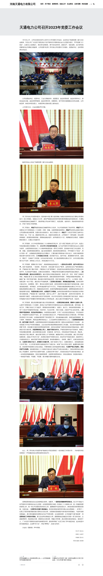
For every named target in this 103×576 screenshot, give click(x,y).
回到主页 (22, 566)
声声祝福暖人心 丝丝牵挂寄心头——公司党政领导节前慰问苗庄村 (34, 560)
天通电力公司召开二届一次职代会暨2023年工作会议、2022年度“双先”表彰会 (67, 560)
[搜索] (96, 5)
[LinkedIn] (79, 566)
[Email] (83, 566)
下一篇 (54, 558)
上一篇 (21, 558)
